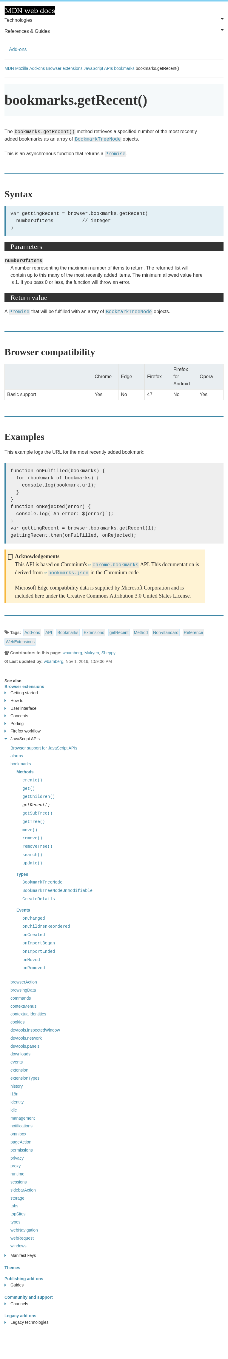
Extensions (94, 632)
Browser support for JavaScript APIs (43, 748)
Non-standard (165, 632)
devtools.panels (24, 1046)
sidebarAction (23, 1190)
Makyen (91, 652)
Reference (193, 632)
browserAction (23, 982)
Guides (14, 1285)
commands (20, 998)
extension (19, 1070)
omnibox (18, 1134)
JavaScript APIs (98, 68)
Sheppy (108, 652)
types (15, 1222)
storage (17, 1198)
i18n (14, 1094)
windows (18, 1245)
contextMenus (23, 1006)
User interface (20, 708)
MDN (9, 68)
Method (141, 632)
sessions (18, 1182)
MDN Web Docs (29, 10)
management (22, 1118)
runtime (17, 1174)
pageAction (20, 1142)
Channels (16, 1303)
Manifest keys (20, 1255)
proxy (15, 1165)
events (16, 1062)
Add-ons (18, 49)
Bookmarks (68, 632)
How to (14, 700)
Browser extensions (64, 68)
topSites (18, 1214)
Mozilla (21, 68)
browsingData (23, 990)
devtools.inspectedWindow (35, 1030)
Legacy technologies (26, 1322)
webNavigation (24, 1230)
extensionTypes (24, 1078)
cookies (17, 1022)
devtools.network (26, 1038)
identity (17, 1102)
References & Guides (114, 31)
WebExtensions (20, 641)
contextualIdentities (28, 1014)
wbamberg (72, 652)
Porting (14, 723)
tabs (14, 1205)
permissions (21, 1150)
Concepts (16, 715)
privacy (17, 1158)
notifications (21, 1125)
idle (13, 1110)
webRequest (22, 1238)
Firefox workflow (22, 731)
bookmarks (124, 68)
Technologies (114, 20)
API (48, 632)
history (16, 1086)
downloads (20, 1054)
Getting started (21, 692)
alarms (16, 755)
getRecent (119, 632)
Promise (115, 154)
